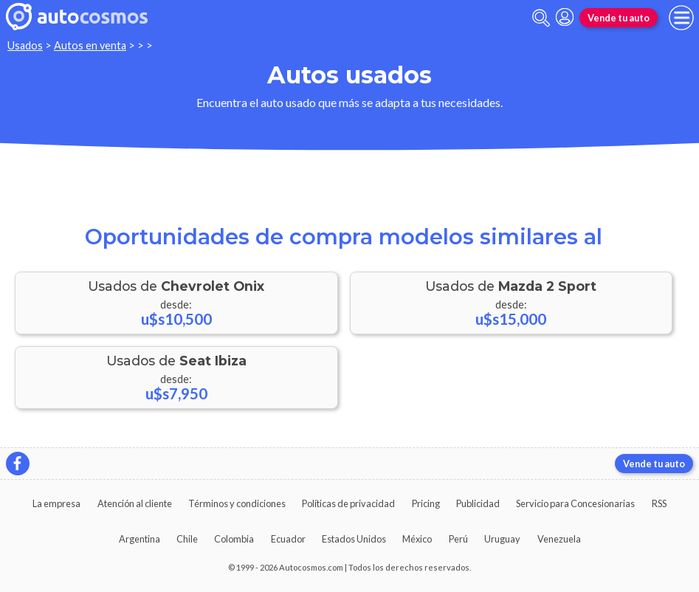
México (417, 539)
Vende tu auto (619, 18)
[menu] (681, 17)
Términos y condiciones (237, 503)
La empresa (56, 503)
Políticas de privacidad (348, 503)
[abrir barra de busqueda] (541, 18)
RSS (659, 503)
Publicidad (478, 503)
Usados (25, 45)
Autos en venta (90, 45)
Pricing (426, 503)
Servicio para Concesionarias (575, 503)
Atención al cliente (134, 503)
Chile (187, 539)
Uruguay (502, 539)
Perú (458, 539)
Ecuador (288, 539)
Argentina (139, 539)
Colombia (234, 539)
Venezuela (559, 539)
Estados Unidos (354, 539)
